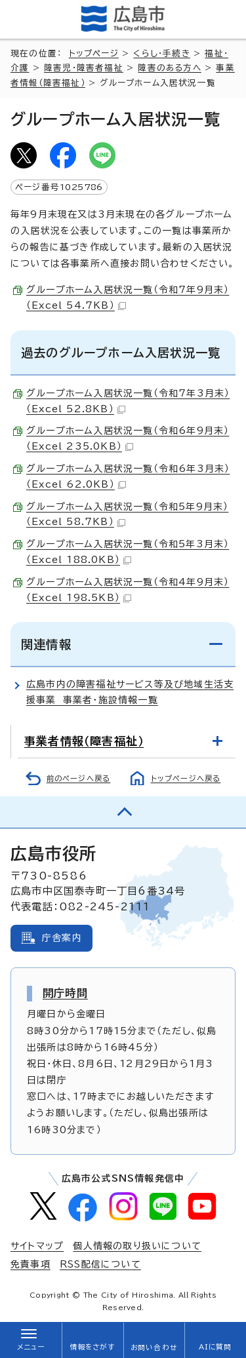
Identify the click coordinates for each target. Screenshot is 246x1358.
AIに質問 (215, 1347)
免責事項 (30, 1264)
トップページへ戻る (186, 778)
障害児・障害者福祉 (83, 68)
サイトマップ (37, 1246)
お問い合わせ (154, 1347)
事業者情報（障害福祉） (84, 741)
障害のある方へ (169, 68)
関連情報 (46, 644)
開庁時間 (65, 993)
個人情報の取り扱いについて (137, 1246)
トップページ (94, 53)
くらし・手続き (161, 53)
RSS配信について (100, 1264)
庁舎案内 (62, 937)
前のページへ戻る (79, 778)
